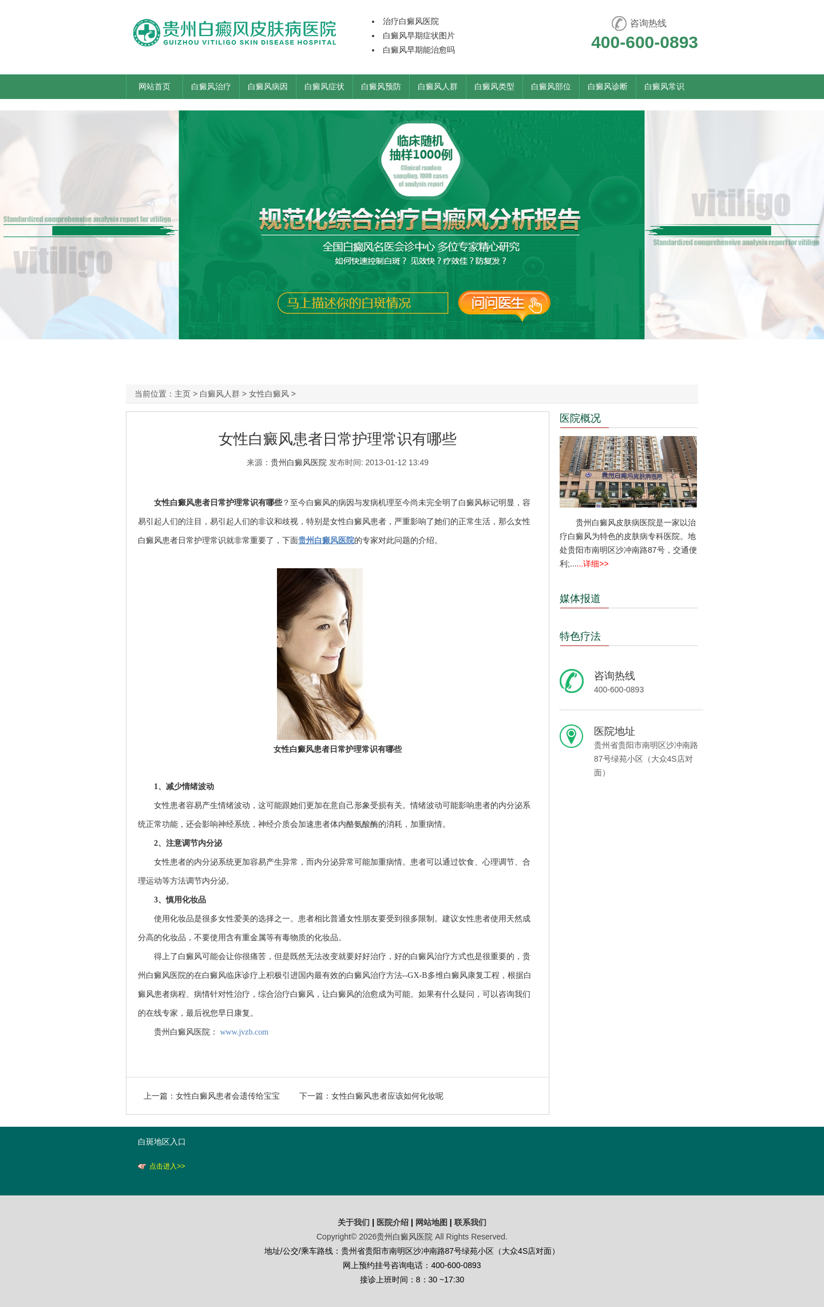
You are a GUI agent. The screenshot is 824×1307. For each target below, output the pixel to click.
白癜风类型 (494, 86)
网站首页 (154, 86)
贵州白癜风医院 (299, 462)
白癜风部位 (551, 86)
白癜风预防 (381, 86)
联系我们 (470, 1222)
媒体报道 (580, 598)
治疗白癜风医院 (411, 21)
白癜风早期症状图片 (419, 35)
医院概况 (580, 418)
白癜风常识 (664, 86)
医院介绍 (394, 1222)
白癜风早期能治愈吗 (419, 49)
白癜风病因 (268, 86)
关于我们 (354, 1222)
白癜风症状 (324, 86)
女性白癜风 (269, 393)
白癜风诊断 (608, 86)
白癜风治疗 (211, 86)
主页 (183, 393)
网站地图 (431, 1222)
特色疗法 (580, 636)
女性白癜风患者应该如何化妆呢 (387, 1095)
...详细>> (593, 563)
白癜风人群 (438, 86)
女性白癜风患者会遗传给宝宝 (228, 1095)
